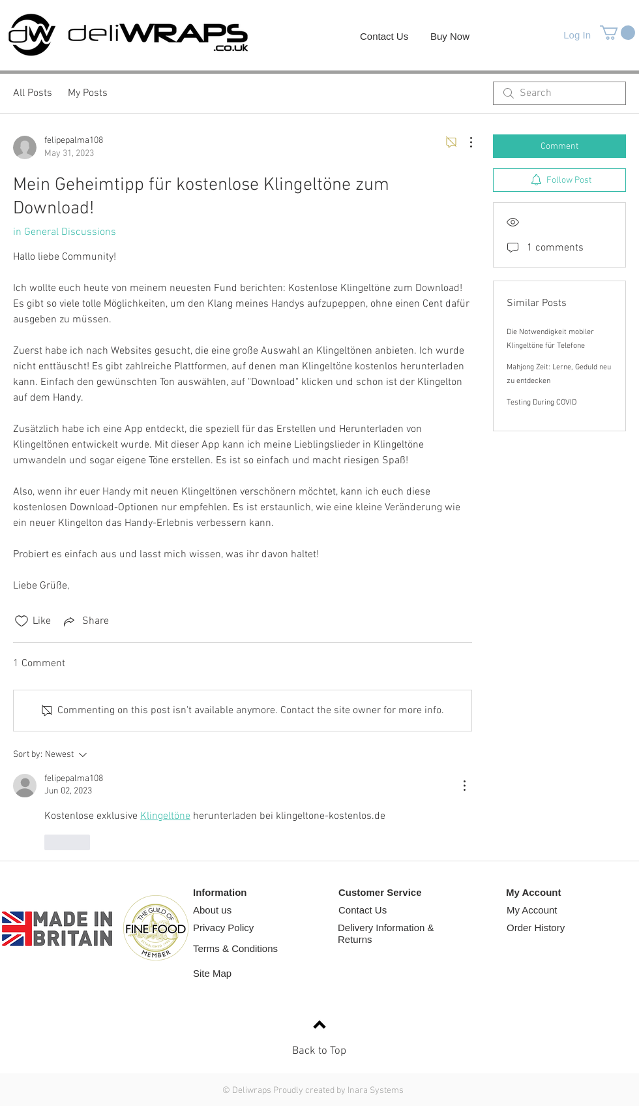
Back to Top (319, 1051)
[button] (617, 32)
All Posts (32, 93)
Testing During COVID (541, 402)
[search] (559, 93)
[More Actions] (464, 142)
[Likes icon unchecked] (21, 621)
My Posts (88, 93)
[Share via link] (85, 621)
